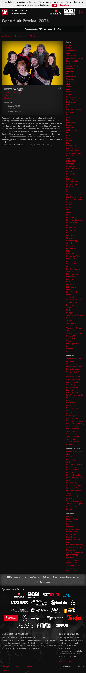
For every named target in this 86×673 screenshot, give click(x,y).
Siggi (68, 310)
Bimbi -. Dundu (72, 519)
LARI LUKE (70, 212)
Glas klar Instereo (72, 151)
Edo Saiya (70, 112)
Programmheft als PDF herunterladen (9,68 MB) (43, 29)
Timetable (20, 36)
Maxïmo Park (71, 230)
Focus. (68, 135)
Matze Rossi (70, 228)
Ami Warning (71, 56)
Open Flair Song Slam (74, 421)
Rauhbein (69, 279)
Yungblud (69, 349)
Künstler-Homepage (12, 93)
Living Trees (70, 537)
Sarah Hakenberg (72, 429)
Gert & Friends (71, 148)
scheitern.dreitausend (74, 300)
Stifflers (69, 320)
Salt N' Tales (70, 297)
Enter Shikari (71, 122)
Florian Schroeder (72, 369)
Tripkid (68, 341)
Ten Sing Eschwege (73, 501)
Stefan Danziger (72, 431)
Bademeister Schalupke (75, 364)
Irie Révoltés (70, 174)
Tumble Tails (71, 568)
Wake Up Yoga (71, 570)
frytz (68, 143)
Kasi (67, 192)
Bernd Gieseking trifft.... (74, 366)
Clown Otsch (71, 454)
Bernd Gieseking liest (74, 452)
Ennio (68, 120)
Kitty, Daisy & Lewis (73, 197)
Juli (67, 189)
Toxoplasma (71, 338)
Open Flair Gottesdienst (75, 552)
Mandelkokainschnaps (74, 220)
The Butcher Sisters (73, 328)
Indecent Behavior (73, 169)
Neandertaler (71, 550)
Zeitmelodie (70, 351)
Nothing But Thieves (73, 256)
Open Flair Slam (72, 418)
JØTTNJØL (70, 527)
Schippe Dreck (71, 302)
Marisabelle (70, 225)
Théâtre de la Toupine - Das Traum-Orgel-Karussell (75, 506)
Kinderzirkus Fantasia (74, 465)
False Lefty (70, 128)
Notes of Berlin (71, 405)
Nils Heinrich (71, 403)
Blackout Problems (73, 74)
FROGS (69, 140)
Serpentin (69, 307)
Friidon (68, 138)
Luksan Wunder (72, 392)
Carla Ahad (70, 79)
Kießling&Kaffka (72, 387)
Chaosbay (70, 81)
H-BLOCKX (70, 161)
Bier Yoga (69, 516)
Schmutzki (70, 305)
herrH (68, 462)
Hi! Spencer (70, 166)
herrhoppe (70, 164)
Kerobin (69, 194)
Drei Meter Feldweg (73, 110)
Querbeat (69, 271)
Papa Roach (70, 259)
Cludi (68, 84)
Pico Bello (70, 558)
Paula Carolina (71, 264)
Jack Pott (69, 179)
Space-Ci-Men (71, 563)
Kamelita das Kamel (73, 529)
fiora (68, 133)
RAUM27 (69, 282)
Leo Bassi (69, 390)
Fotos (33, 36)
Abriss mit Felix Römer (74, 359)
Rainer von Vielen (73, 274)
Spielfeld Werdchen (73, 491)
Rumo (68, 295)
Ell (67, 115)
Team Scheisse (71, 323)
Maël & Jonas (71, 217)
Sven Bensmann (72, 436)
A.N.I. (68, 64)
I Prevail (69, 171)
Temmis (69, 325)
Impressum (6, 666)
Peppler (69, 266)
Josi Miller (69, 187)
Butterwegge (71, 76)
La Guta (69, 207)
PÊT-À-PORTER (72, 555)
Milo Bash (70, 235)
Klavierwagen (71, 534)
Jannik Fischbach (72, 182)
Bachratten (70, 69)
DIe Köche (70, 521)
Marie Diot (70, 398)
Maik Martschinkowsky (74, 395)
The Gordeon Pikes (73, 565)
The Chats (70, 331)
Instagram (8, 95)
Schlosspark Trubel (73, 488)
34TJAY (69, 48)
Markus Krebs (71, 400)
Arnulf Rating (71, 361)
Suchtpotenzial (71, 434)
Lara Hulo (69, 210)
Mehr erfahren (63, 5)
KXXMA (69, 205)
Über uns (6, 671)
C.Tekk (68, 94)
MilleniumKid (71, 233)
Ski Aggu (69, 313)
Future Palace (71, 146)
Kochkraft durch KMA (74, 199)
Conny (68, 89)
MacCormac (70, 215)
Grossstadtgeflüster (73, 153)
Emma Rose (70, 117)
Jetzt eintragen (43, 582)
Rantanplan (70, 277)
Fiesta (68, 524)
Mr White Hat (71, 248)
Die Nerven (70, 102)
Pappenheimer (71, 261)
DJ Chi (68, 107)
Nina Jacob (70, 253)
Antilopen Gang (72, 66)
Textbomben (71, 439)
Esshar (68, 125)
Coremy (69, 92)
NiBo (68, 251)
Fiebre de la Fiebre (73, 130)
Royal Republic (71, 292)
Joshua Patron (71, 184)
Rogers (68, 289)
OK (54, 5)
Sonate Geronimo (73, 560)
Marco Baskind (71, 223)
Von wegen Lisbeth (73, 344)
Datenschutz (18, 666)
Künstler (7, 36)
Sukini (68, 493)
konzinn (69, 202)
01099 (68, 45)
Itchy (68, 176)
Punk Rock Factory (73, 269)
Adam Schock (71, 51)
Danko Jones (71, 97)
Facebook (8, 98)
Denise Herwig (71, 99)
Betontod (69, 71)
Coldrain (69, 87)
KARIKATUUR (71, 532)
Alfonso (69, 53)
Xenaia (68, 346)
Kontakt (29, 666)
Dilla (68, 105)
